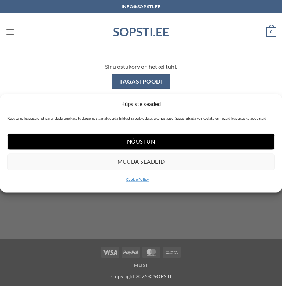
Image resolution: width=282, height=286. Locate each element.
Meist (141, 265)
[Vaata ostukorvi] (271, 32)
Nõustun (141, 141)
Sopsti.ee (141, 32)
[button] (10, 32)
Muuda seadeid (141, 161)
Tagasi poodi (141, 81)
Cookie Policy (137, 179)
